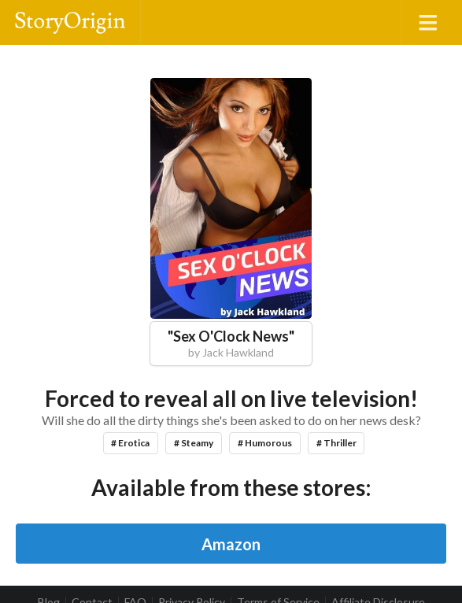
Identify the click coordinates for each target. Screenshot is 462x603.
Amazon (231, 544)
